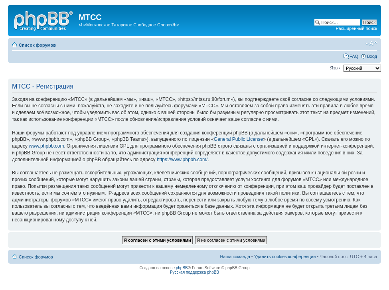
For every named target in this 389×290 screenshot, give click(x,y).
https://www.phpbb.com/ (182, 159)
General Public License (238, 139)
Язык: (336, 67)
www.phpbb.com (46, 146)
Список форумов (37, 45)
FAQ (354, 56)
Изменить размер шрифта (371, 43)
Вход (372, 56)
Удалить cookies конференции (285, 256)
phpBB (182, 268)
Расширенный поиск (356, 28)
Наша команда (235, 256)
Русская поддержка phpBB (194, 272)
